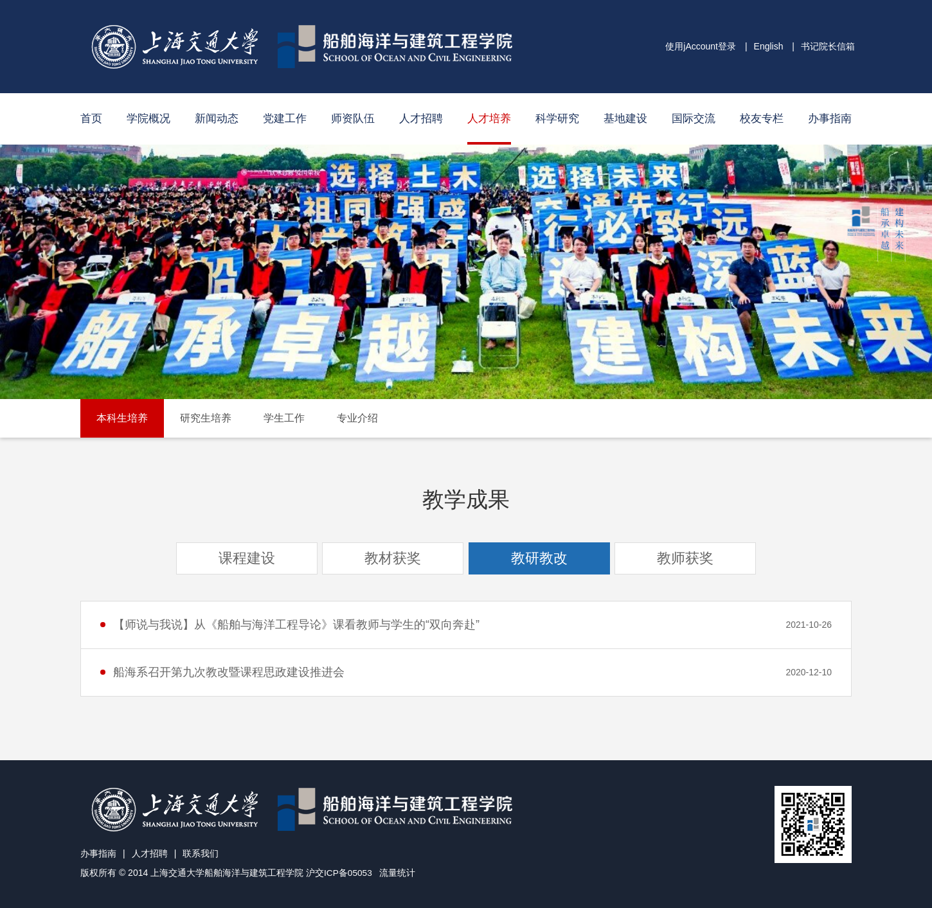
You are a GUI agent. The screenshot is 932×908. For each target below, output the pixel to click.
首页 (91, 118)
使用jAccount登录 (700, 46)
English (769, 46)
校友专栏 (762, 118)
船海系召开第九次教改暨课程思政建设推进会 (229, 672)
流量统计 (399, 873)
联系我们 (201, 853)
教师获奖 (685, 558)
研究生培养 (205, 418)
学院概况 (148, 118)
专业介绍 (357, 418)
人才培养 (489, 118)
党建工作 (285, 118)
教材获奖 (392, 558)
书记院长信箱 (828, 46)
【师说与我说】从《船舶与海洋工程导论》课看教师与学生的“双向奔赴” (296, 624)
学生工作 (284, 418)
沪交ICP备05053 (339, 873)
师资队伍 (353, 118)
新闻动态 (216, 118)
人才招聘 (421, 118)
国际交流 (693, 118)
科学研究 (557, 118)
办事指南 (830, 118)
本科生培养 (122, 418)
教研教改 (539, 558)
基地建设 (625, 118)
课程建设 (247, 558)
